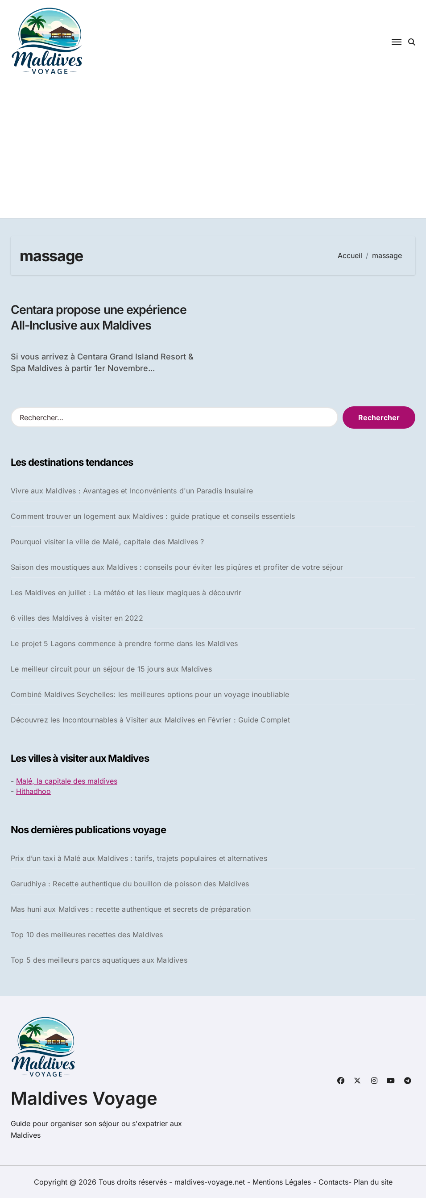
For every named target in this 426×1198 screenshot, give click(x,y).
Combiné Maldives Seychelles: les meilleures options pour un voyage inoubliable (150, 694)
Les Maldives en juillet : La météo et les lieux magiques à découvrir (126, 592)
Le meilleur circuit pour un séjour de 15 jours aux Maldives (111, 668)
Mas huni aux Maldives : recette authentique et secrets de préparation (131, 909)
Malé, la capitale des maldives (66, 781)
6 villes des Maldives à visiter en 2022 (77, 618)
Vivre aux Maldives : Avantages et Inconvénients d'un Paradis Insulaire (132, 490)
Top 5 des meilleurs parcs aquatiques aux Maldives (99, 960)
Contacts (333, 1181)
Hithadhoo (33, 791)
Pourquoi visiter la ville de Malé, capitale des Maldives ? (107, 541)
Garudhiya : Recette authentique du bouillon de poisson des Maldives (130, 884)
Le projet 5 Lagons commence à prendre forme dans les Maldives (124, 643)
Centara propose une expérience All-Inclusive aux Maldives (100, 317)
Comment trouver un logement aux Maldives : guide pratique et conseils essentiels (153, 516)
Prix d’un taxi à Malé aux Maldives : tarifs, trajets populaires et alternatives (139, 858)
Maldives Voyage (84, 1098)
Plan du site (373, 1181)
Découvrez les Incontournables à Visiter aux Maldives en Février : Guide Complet (150, 719)
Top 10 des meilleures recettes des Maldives (87, 935)
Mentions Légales (282, 1181)
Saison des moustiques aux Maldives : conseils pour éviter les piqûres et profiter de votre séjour (177, 567)
